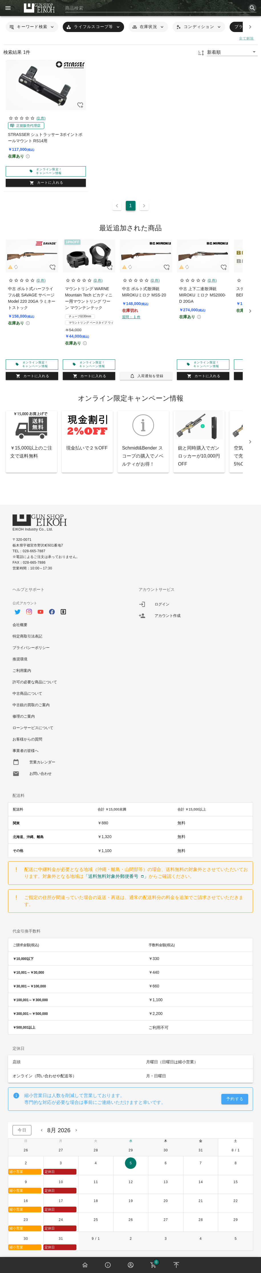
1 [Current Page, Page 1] (130, 205)
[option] (67, 609)
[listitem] (193, 604)
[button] (32, 27)
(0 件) (41, 118)
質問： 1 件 (131, 317)
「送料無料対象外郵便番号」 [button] (116, 876)
